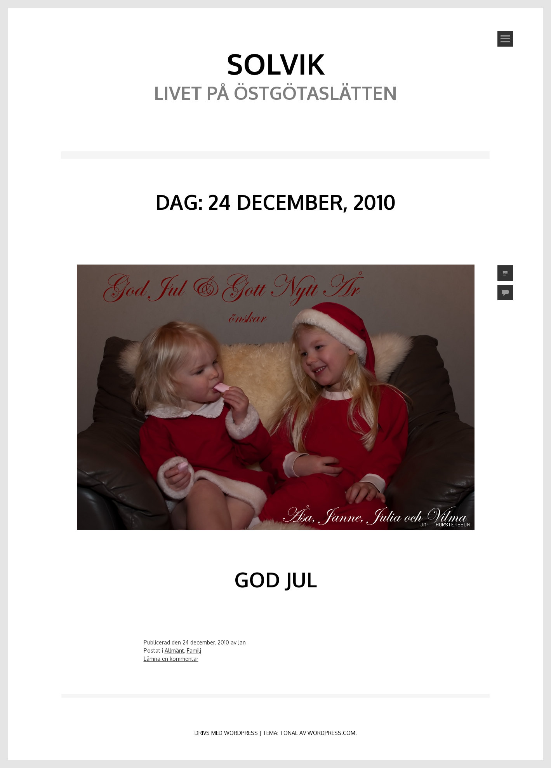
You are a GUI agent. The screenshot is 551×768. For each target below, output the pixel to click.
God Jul (275, 579)
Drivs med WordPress (226, 733)
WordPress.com (331, 733)
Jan (242, 642)
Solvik (275, 63)
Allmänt (174, 650)
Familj (194, 650)
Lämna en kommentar (171, 658)
